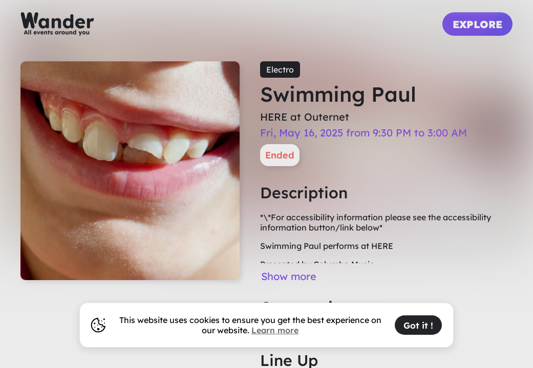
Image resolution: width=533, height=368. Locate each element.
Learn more (275, 330)
